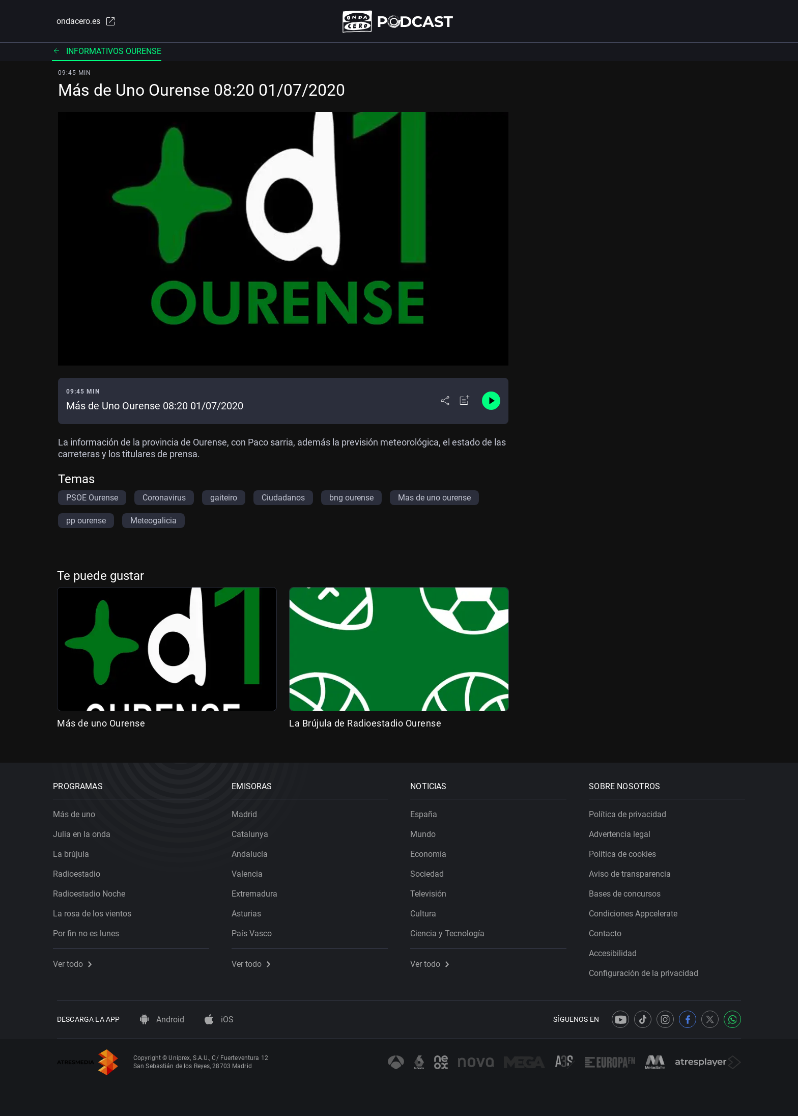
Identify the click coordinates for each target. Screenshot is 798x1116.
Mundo (427, 830)
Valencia (251, 870)
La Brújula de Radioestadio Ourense (365, 725)
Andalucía (254, 850)
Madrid (248, 811)
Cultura (427, 910)
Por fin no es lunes (90, 930)
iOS (219, 1019)
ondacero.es (81, 22)
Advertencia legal (623, 830)
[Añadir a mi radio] (464, 403)
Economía (432, 850)
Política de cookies (626, 850)
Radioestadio (80, 870)
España (427, 811)
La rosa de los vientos (96, 910)
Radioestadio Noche (93, 890)
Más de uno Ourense (101, 725)
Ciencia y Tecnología (451, 930)
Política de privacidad (631, 811)
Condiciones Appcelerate (637, 910)
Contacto (609, 930)
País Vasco (256, 930)
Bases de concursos (629, 890)
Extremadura (258, 890)
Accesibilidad (617, 950)
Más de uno (78, 811)
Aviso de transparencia (634, 870)
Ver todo (76, 960)
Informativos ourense (106, 53)
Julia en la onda (86, 830)
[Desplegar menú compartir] (445, 403)
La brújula (75, 850)
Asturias (250, 910)
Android (162, 1019)
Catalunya (254, 830)
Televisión (432, 890)
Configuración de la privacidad (647, 969)
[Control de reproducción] (491, 403)
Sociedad (431, 870)
